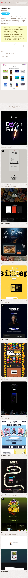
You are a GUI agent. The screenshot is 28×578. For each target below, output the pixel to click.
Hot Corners (4, 378)
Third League (4, 339)
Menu (6, 2)
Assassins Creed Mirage (7, 262)
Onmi (2, 416)
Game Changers (5, 223)
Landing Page (6, 186)
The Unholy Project (6, 184)
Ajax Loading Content (10, 43)
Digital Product (7, 379)
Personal (6, 573)
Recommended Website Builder (7, 147)
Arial (7, 56)
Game (7, 51)
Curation (8, 45)
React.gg (3, 494)
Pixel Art (7, 53)
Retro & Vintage (12, 53)
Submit (14, 107)
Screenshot (5, 13)
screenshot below (8, 33)
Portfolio (11, 573)
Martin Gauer (4, 571)
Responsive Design (9, 47)
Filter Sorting (21, 45)
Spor (2, 532)
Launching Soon (14, 186)
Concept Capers (5, 455)
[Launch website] (26, 185)
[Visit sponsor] (26, 146)
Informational (10, 51)
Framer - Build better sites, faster (10, 146)
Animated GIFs (18, 43)
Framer (2, 151)
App (2, 379)
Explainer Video (14, 45)
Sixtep (3, 300)
